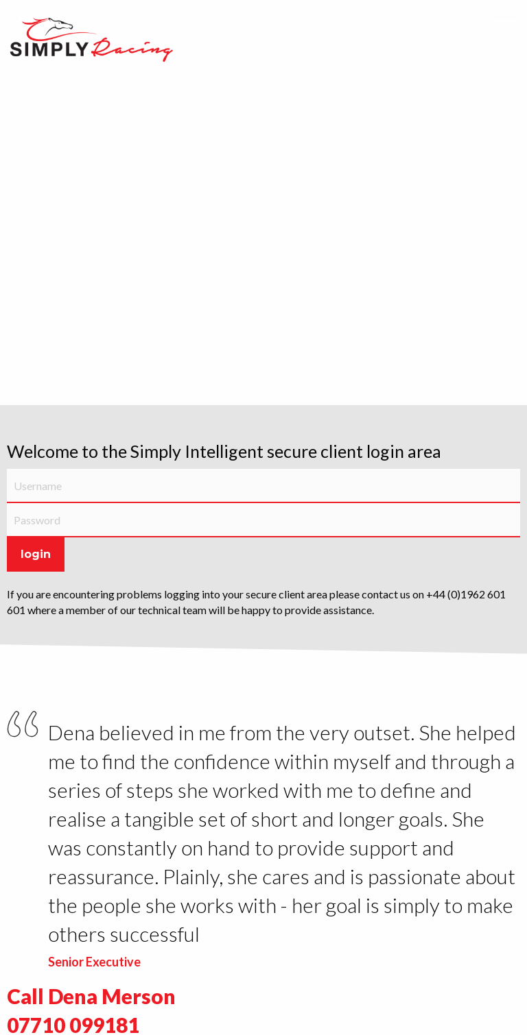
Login (36, 554)
